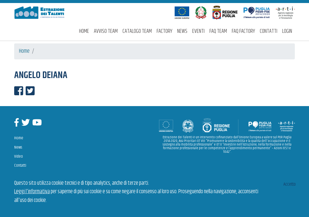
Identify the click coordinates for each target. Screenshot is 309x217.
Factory (164, 31)
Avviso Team (106, 31)
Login (287, 31)
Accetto (289, 184)
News (182, 31)
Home (84, 31)
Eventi (198, 31)
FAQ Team (218, 31)
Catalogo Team (137, 31)
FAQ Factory (243, 31)
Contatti (268, 31)
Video (18, 156)
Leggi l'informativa (32, 191)
